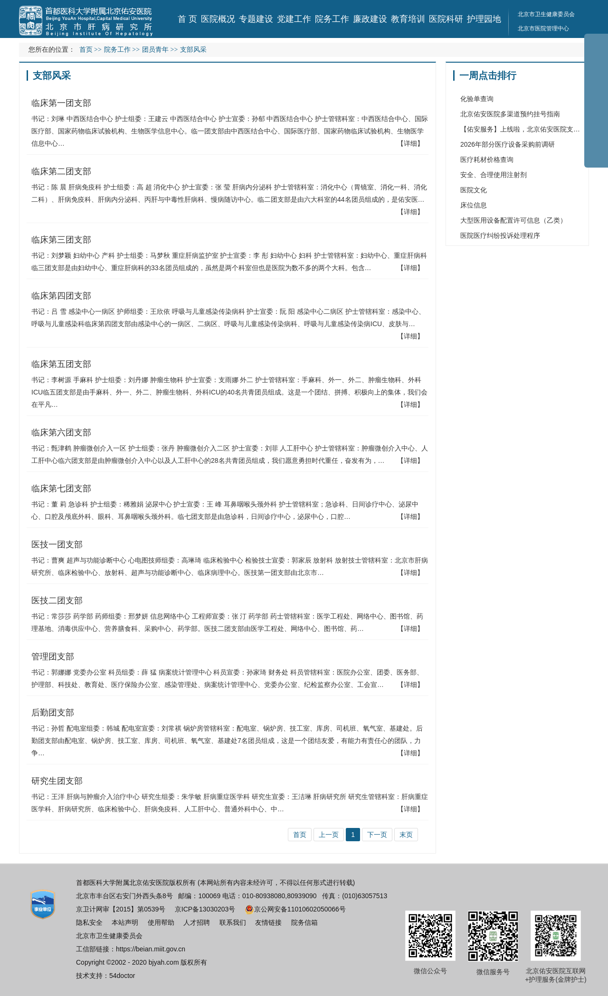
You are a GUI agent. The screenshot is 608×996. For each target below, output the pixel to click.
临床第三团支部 (61, 239)
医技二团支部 (57, 600)
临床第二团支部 (61, 171)
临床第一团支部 (61, 103)
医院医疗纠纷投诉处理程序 (500, 235)
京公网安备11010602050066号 (295, 909)
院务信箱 (304, 922)
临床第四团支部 (61, 296)
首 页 (187, 19)
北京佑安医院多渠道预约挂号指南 (510, 114)
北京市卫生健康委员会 (546, 14)
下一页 (377, 834)
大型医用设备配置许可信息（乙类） (513, 220)
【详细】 (410, 143)
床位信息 (473, 205)
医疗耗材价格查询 (486, 159)
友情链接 (268, 922)
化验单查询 (477, 99)
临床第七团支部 (61, 488)
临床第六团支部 (61, 432)
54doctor (122, 975)
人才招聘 (196, 922)
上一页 (329, 834)
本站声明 (125, 922)
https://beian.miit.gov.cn (150, 949)
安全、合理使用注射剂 (493, 175)
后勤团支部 (52, 712)
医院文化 (473, 190)
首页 (86, 49)
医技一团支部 (57, 544)
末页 (406, 834)
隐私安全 (89, 922)
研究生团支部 (57, 781)
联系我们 (232, 922)
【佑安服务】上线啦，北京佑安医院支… (520, 129)
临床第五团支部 (61, 364)
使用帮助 (161, 922)
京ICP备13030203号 (205, 909)
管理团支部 (52, 656)
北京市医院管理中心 (543, 28)
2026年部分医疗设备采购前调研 (507, 144)
